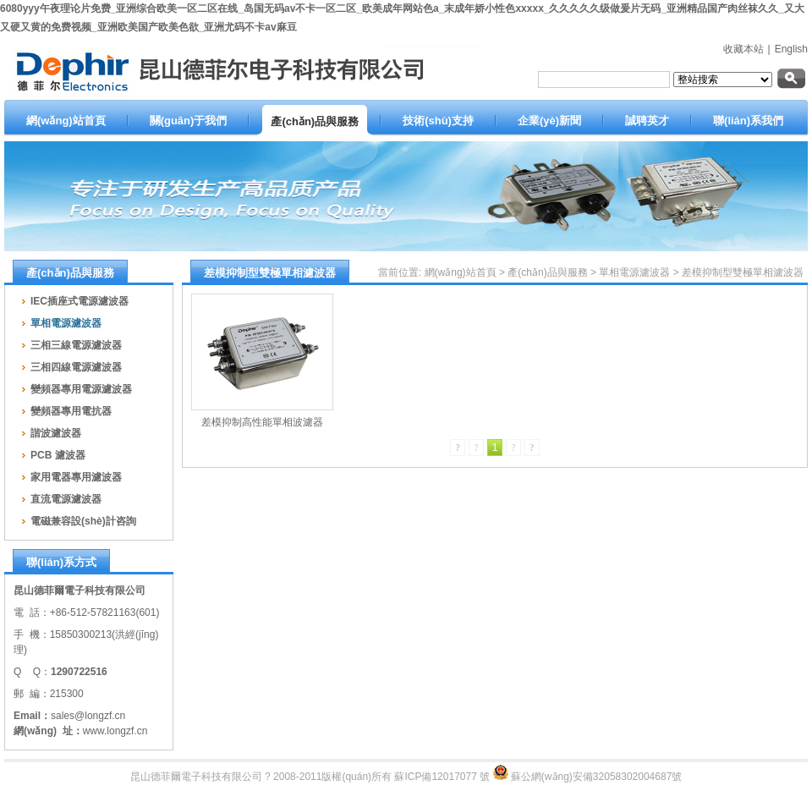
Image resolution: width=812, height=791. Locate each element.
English (791, 49)
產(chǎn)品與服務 (547, 272)
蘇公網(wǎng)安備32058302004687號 (596, 777)
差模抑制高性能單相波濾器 (262, 422)
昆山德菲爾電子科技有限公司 (196, 777)
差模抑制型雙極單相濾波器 (743, 272)
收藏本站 (743, 49)
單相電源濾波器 (634, 272)
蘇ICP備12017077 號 (442, 777)
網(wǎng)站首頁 (461, 272)
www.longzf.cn (115, 731)
